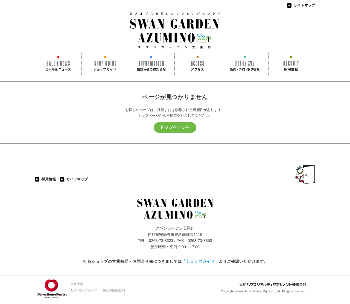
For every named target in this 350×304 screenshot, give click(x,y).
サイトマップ (304, 5)
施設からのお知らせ (151, 64)
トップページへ (175, 127)
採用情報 (292, 64)
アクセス (198, 64)
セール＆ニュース (58, 64)
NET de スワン (244, 64)
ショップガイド (105, 64)
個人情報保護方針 (115, 290)
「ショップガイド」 (200, 261)
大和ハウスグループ (83, 290)
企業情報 (76, 284)
